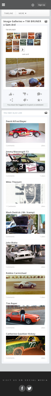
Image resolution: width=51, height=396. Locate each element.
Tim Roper (11, 303)
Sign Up (41, 5)
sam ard (10, 24)
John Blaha (11, 242)
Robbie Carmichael (16, 273)
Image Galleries (12, 21)
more (23, 13)
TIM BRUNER (33, 21)
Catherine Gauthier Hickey (20, 333)
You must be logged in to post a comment (25, 105)
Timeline (8, 13)
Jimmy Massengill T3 (17, 151)
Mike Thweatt (14, 181)
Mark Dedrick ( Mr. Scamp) (20, 212)
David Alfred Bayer (16, 121)
